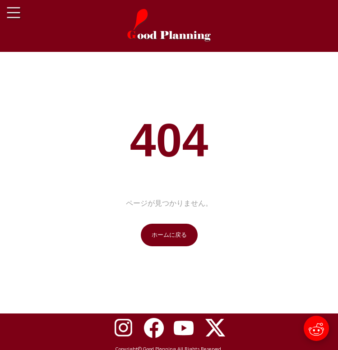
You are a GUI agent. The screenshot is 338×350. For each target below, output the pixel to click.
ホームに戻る (169, 234)
